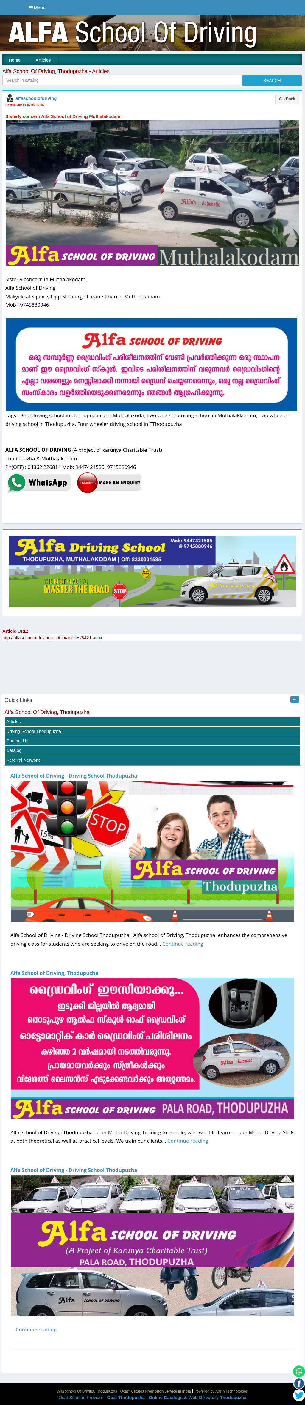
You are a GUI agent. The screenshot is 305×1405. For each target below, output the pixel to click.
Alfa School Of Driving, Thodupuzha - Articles (56, 71)
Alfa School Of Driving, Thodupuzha (47, 712)
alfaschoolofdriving (36, 98)
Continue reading (182, 943)
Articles (43, 60)
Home (15, 60)
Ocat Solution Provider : (153, 1397)
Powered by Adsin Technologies (221, 1391)
